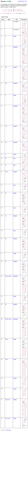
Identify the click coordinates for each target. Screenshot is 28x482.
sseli (14, 158)
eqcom (14, 378)
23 (5, 339)
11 (5, 158)
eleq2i (14, 36)
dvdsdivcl (15, 47)
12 (5, 171)
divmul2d (15, 319)
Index (26, 1)
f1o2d (14, 418)
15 (5, 193)
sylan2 (14, 359)
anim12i (15, 171)
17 (5, 215)
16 (5, 276)
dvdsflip (9, 1)
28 (5, 399)
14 (5, 359)
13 (7, 171)
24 (5, 304)
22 (10, 276)
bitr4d (14, 339)
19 (5, 238)
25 (10, 319)
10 (8, 418)
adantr (14, 193)
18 (7, 276)
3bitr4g (15, 399)
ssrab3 (14, 154)
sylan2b (15, 67)
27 (7, 359)
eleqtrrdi (15, 83)
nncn (14, 185)
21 (5, 261)
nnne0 (14, 253)
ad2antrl (15, 215)
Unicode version (21, 1)
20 (9, 276)
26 (7, 339)
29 (7, 399)
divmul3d (15, 276)
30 (9, 399)
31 (9, 418)
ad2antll (15, 238)
